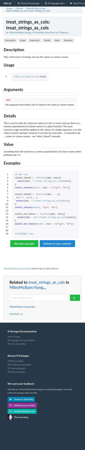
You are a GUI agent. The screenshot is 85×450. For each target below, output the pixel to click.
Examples (68, 40)
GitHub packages (16, 371)
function (41, 177)
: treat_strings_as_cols (28, 11)
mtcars (36, 187)
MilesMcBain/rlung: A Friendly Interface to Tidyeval (38, 32)
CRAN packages (16, 360)
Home (9, 8)
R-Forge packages (16, 367)
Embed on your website (57, 243)
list (28, 197)
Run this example (24, 243)
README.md (16, 313)
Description (10, 40)
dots (18, 197)
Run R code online (17, 343)
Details (47, 40)
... (55, 194)
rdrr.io (7, 3)
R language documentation (21, 339)
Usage (22, 40)
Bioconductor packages (19, 364)
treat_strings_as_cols (27, 76)
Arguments (35, 40)
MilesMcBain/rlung (26, 287)
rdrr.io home (14, 336)
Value (57, 40)
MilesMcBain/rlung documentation (18, 268)
